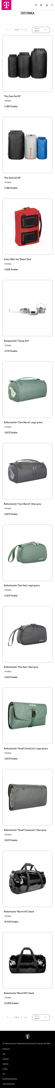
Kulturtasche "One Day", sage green (22, 585)
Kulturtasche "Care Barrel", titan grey (22, 504)
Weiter (22, 30)
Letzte (26, 30)
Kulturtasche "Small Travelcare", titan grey (25, 830)
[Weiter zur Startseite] (27, 1036)
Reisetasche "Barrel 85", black (19, 993)
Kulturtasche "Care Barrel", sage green (23, 422)
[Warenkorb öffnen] (41, 5)
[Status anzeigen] (46, 5)
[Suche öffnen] (35, 5)
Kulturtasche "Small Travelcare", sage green (26, 748)
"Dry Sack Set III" (12, 96)
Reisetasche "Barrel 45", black (19, 911)
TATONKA (7, 101)
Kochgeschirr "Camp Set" (16, 341)
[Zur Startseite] (6, 5)
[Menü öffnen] (52, 5)
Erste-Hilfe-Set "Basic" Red (17, 259)
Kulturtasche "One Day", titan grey (21, 667)
